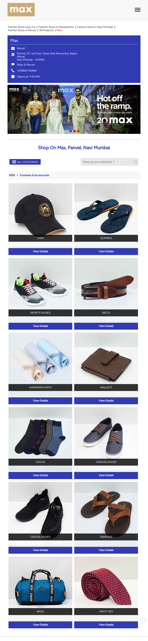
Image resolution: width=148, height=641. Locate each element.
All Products (46, 30)
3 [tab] (78, 131)
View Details (40, 251)
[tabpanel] (74, 109)
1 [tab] (70, 131)
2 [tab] (74, 131)
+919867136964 (27, 70)
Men (12, 175)
